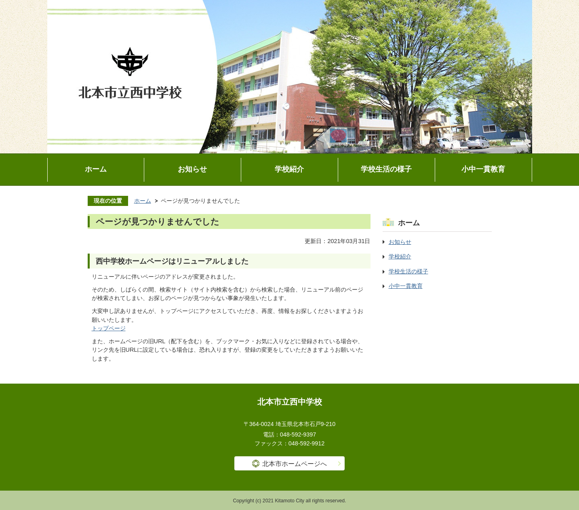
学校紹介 (289, 169)
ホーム (96, 169)
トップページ (109, 328)
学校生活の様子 (386, 169)
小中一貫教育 (483, 169)
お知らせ (192, 169)
